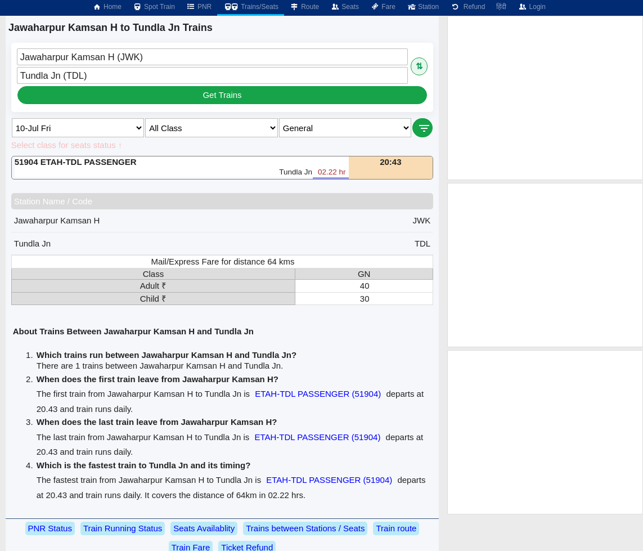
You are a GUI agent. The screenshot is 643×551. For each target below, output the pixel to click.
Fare (382, 7)
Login (531, 7)
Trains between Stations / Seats (305, 528)
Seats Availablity (204, 528)
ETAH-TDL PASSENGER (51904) (318, 393)
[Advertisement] (545, 98)
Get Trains (222, 95)
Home (107, 7)
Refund (467, 7)
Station (423, 7)
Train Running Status (122, 528)
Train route (396, 528)
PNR (199, 7)
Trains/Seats (250, 7)
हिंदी (501, 7)
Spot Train (154, 7)
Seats (344, 7)
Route (304, 7)
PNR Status (50, 528)
